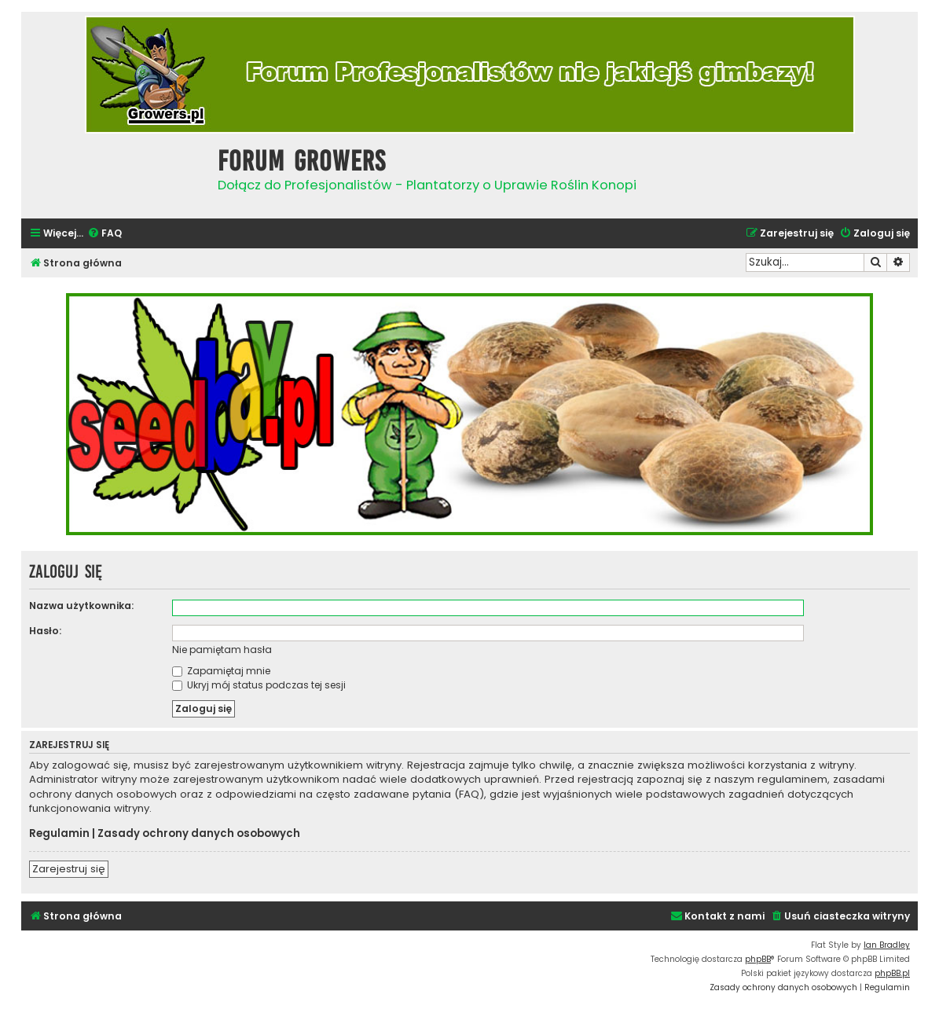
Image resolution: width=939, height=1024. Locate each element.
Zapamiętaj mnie (221, 670)
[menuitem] (104, 233)
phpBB (758, 959)
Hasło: (45, 630)
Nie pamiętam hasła (222, 649)
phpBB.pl (892, 973)
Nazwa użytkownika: (81, 605)
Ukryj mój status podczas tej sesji (259, 685)
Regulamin (59, 834)
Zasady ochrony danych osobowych (198, 834)
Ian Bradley (887, 945)
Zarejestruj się (68, 868)
